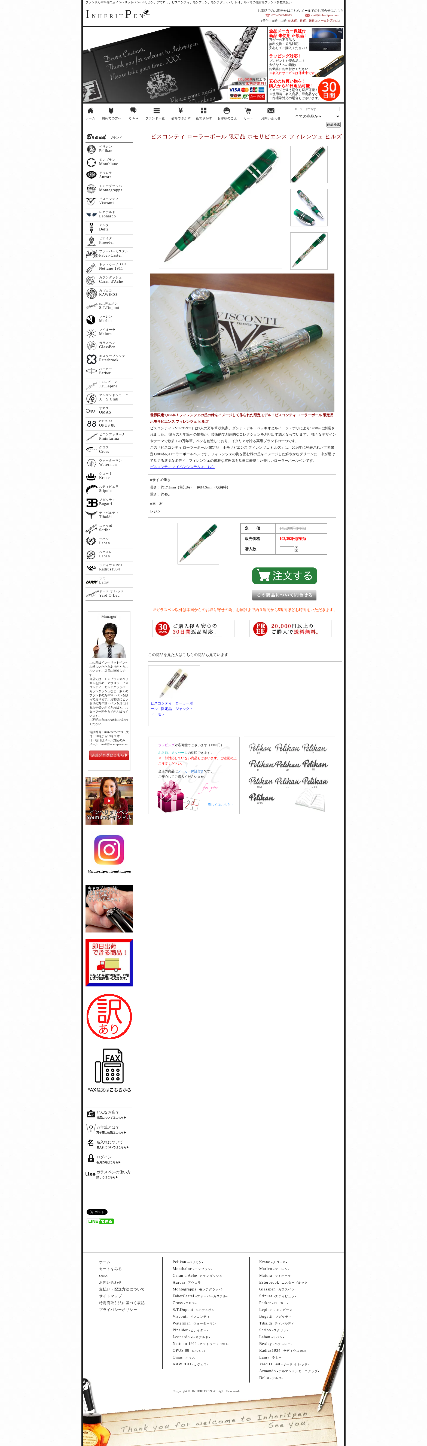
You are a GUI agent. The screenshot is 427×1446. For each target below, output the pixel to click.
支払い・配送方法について (122, 1289)
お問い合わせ (271, 118)
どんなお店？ (107, 1112)
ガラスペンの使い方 (113, 1172)
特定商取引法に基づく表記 (122, 1303)
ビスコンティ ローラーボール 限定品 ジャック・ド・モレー (172, 708)
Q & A (133, 118)
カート (248, 118)
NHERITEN (115, 16)
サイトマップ (110, 1296)
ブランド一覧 (155, 118)
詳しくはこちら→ (221, 805)
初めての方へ (111, 118)
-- (188, 1262)
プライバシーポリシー (118, 1310)
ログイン (104, 1157)
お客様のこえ (227, 118)
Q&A (103, 1276)
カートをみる (110, 1269)
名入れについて (109, 1142)
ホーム (90, 118)
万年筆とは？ (107, 1127)
